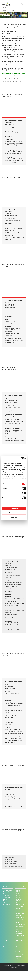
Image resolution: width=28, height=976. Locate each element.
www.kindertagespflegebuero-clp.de (13, 866)
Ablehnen (14, 517)
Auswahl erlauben (14, 512)
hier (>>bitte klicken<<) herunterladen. (13, 70)
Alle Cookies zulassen (14, 508)
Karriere (5, 10)
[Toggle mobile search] (22, 4)
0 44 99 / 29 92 (10, 405)
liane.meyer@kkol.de (13, 313)
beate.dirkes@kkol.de (13, 133)
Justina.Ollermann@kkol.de (14, 407)
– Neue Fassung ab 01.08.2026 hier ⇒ (11, 81)
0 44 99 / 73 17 (10, 572)
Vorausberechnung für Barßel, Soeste (20, 956)
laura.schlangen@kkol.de (14, 220)
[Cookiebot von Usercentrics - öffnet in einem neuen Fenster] (20, 458)
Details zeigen (19, 503)
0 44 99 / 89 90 (10, 311)
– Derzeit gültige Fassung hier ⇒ (10, 78)
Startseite (5, 7)
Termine (12, 7)
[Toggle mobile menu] (25, 4)
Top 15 (18, 7)
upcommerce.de (14, 967)
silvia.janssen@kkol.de (13, 693)
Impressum (6, 945)
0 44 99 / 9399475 (11, 218)
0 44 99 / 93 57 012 (11, 796)
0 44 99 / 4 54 (10, 131)
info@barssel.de (7, 904)
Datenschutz (6, 947)
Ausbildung (12, 10)
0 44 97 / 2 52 (10, 691)
